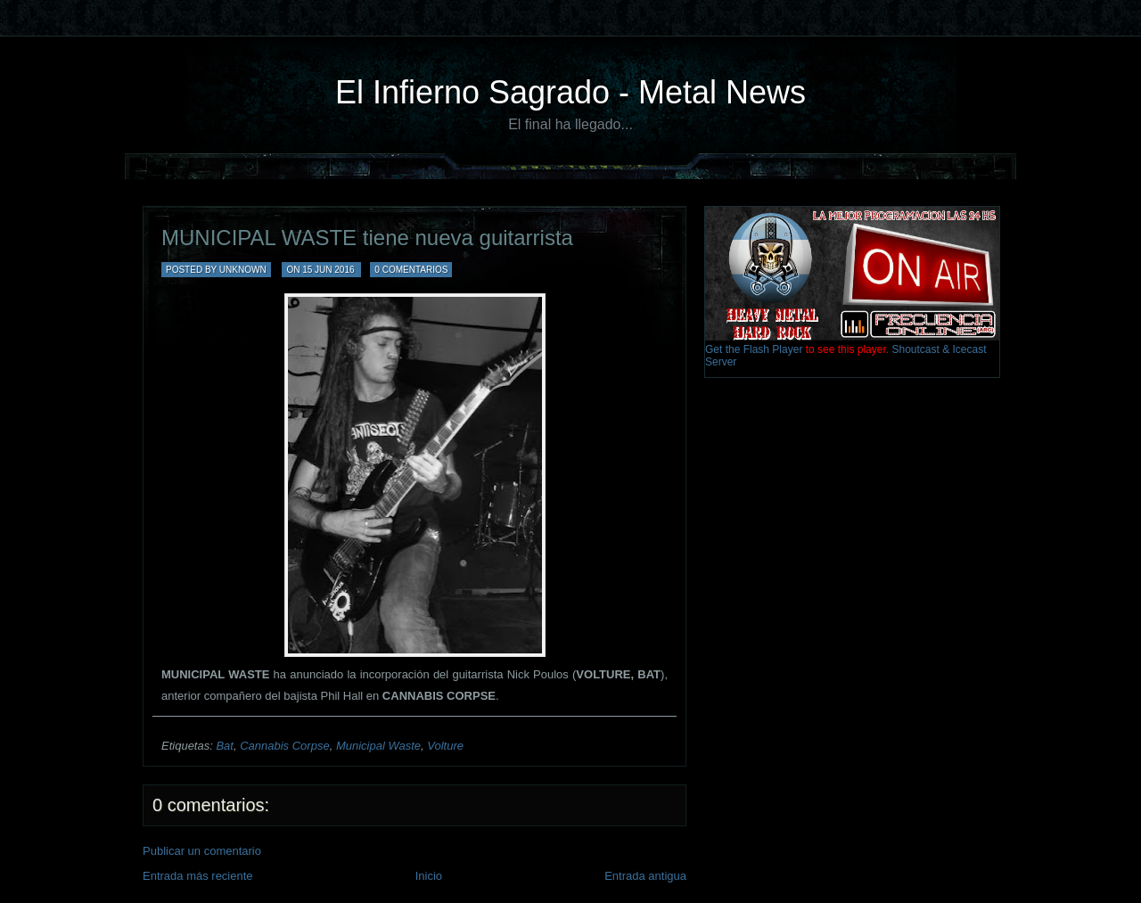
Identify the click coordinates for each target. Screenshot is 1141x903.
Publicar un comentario (202, 851)
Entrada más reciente (198, 875)
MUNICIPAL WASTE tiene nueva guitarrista (367, 238)
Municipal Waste (378, 745)
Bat (225, 745)
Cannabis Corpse (284, 745)
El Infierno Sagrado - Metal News (570, 92)
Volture (445, 745)
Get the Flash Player (753, 349)
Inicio (428, 875)
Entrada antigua (645, 875)
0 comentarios (410, 270)
